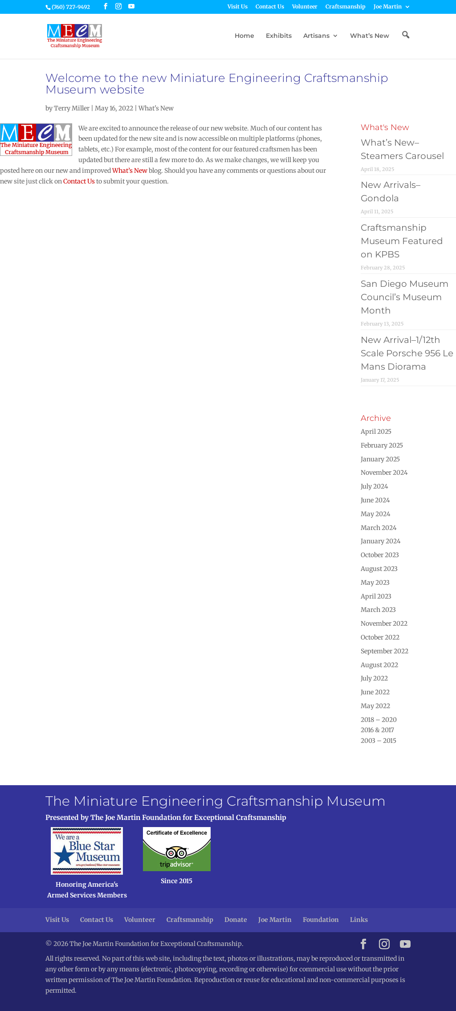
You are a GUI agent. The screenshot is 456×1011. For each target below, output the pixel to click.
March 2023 (378, 610)
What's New (156, 108)
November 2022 (384, 624)
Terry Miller (72, 108)
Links (359, 920)
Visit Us (238, 7)
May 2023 (375, 583)
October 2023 (380, 555)
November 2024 (384, 473)
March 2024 (379, 528)
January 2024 (381, 541)
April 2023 (376, 596)
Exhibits (279, 36)
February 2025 (382, 445)
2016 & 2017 (377, 730)
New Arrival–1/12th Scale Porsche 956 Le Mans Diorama (407, 353)
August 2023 (379, 569)
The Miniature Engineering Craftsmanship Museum (215, 801)
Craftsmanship (346, 7)
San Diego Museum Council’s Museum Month (404, 297)
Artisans (316, 36)
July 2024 (374, 486)
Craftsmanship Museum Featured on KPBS (402, 241)
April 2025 (376, 432)
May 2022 (375, 706)
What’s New (369, 36)
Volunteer (305, 7)
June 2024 (375, 500)
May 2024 (376, 514)
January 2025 (380, 459)
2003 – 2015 (378, 741)
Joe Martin (388, 7)
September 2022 (384, 651)
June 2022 (375, 692)
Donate (235, 920)
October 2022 (380, 637)
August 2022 (379, 665)
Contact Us (270, 7)
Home (244, 36)
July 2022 (374, 678)
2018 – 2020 (379, 720)
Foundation (321, 920)
